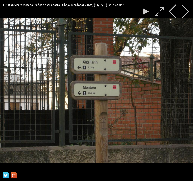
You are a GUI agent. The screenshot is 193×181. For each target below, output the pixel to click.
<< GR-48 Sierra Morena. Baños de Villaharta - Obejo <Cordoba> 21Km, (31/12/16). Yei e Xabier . (64, 4)
